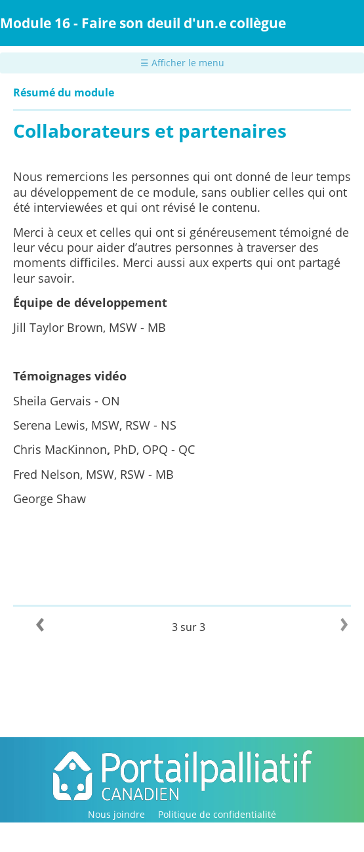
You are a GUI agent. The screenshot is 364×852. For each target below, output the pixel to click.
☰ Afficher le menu (182, 62)
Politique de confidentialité (217, 814)
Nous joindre (116, 814)
